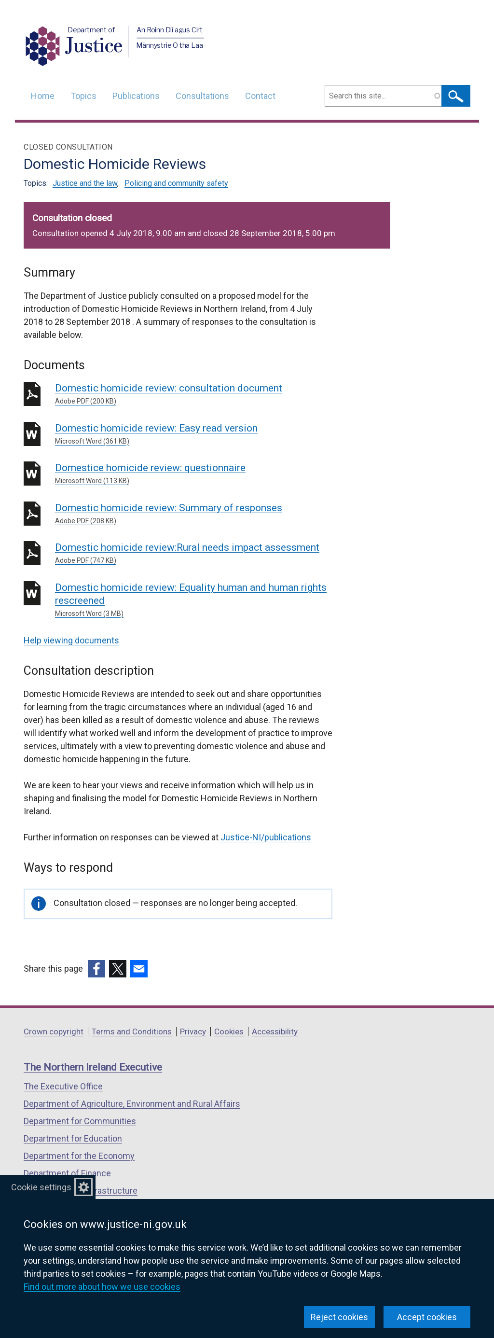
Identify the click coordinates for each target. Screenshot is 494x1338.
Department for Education (73, 1138)
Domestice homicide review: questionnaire (193, 474)
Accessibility (275, 1031)
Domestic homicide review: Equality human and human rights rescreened (193, 600)
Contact (260, 96)
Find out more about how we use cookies (102, 1287)
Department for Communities (80, 1121)
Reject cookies (339, 1317)
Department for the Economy (79, 1156)
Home (43, 96)
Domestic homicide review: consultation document (193, 394)
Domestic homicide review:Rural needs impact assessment (193, 554)
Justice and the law (85, 183)
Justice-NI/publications (265, 837)
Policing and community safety (176, 183)
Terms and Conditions (132, 1031)
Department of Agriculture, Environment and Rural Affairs (132, 1104)
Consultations (202, 96)
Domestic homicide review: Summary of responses (193, 514)
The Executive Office (63, 1086)
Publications (136, 96)
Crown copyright (53, 1031)
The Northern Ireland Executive (93, 1067)
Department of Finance (67, 1173)
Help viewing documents (71, 640)
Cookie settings (41, 1187)
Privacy (193, 1031)
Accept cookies (427, 1317)
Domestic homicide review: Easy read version (193, 434)
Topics (83, 96)
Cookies (229, 1031)
